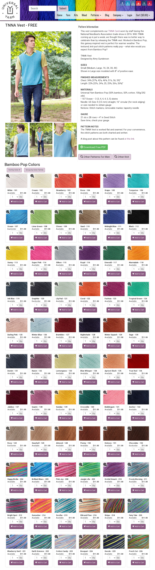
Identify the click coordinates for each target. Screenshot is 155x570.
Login (129, 15)
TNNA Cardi (114, 31)
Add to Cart (17, 202)
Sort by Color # (14, 170)
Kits (76, 15)
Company (118, 15)
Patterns (96, 15)
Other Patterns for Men (95, 156)
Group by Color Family (34, 170)
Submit (62, 8)
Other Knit (121, 156)
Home (59, 15)
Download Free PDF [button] (93, 147)
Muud (84, 15)
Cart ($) (143, 15)
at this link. (129, 139)
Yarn (68, 15)
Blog (107, 15)
